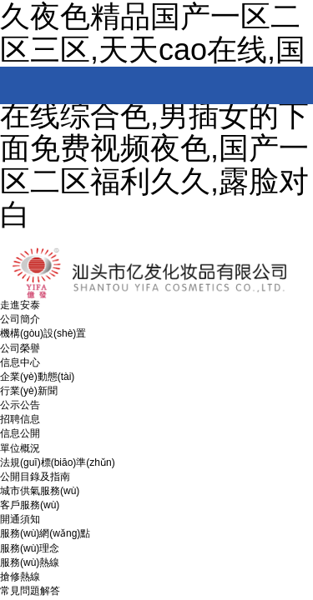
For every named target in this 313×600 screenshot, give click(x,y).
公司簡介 (20, 319)
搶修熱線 (20, 576)
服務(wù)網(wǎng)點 (45, 533)
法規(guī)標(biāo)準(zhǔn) (57, 462)
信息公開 (20, 433)
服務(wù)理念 (29, 548)
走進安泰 (20, 305)
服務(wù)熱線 (29, 562)
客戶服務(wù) (29, 505)
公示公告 (20, 405)
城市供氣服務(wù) (39, 491)
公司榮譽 (20, 348)
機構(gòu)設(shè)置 (43, 333)
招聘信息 (20, 419)
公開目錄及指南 (35, 476)
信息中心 (20, 362)
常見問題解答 (30, 591)
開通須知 (20, 519)
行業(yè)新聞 (29, 391)
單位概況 (20, 448)
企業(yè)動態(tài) (37, 376)
